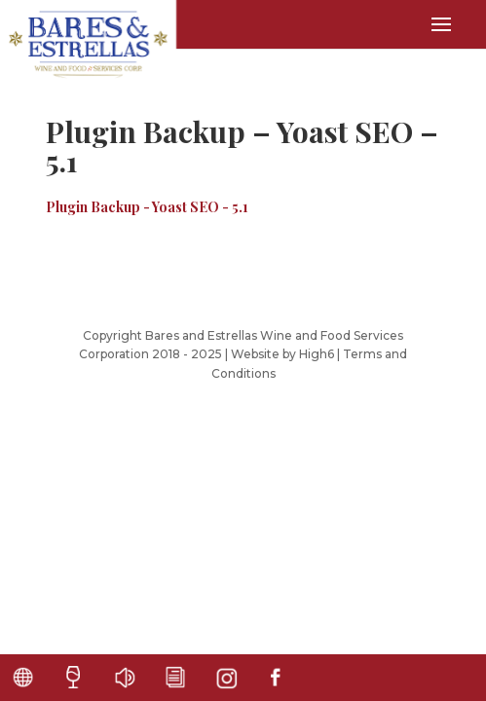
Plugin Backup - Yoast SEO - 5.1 (147, 207)
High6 (316, 354)
